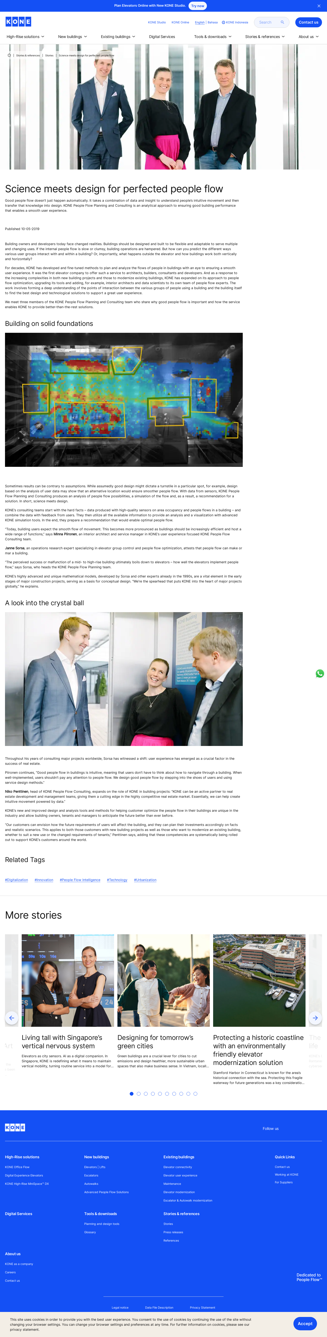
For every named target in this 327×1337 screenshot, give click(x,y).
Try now (197, 6)
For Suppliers (284, 1182)
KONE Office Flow (17, 1167)
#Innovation (44, 880)
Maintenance (172, 1183)
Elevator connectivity (178, 1167)
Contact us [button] (308, 22)
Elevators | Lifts (94, 1167)
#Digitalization (16, 880)
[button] (26, 36)
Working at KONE (286, 1174)
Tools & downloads (100, 1214)
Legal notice (120, 1307)
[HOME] (9, 55)
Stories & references (28, 55)
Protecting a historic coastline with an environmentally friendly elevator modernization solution (258, 1050)
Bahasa (213, 22)
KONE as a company (19, 1264)
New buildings (96, 1157)
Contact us (12, 1280)
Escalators (91, 1175)
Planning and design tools (101, 1224)
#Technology (117, 880)
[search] (269, 22)
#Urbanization (145, 880)
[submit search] (282, 22)
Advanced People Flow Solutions (106, 1192)
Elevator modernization (179, 1192)
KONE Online (180, 22)
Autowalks (91, 1183)
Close (319, 6)
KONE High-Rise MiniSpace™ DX (27, 1183)
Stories (49, 55)
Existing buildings (179, 1157)
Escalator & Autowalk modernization (188, 1200)
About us (13, 1254)
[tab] (131, 1099)
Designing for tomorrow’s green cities (155, 1041)
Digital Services (18, 1214)
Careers (10, 1272)
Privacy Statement (202, 1307)
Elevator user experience (180, 1175)
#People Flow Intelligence (80, 880)
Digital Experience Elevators (24, 1175)
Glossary (90, 1232)
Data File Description (159, 1307)
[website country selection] (234, 22)
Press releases (173, 1232)
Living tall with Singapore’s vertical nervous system (62, 1041)
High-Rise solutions (22, 1157)
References (171, 1240)
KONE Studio (157, 22)
